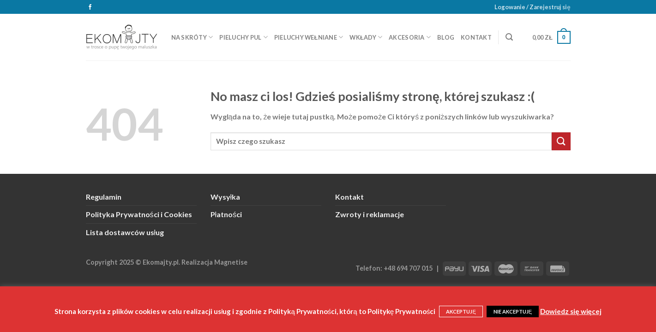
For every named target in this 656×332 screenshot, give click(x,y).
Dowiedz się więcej (571, 311)
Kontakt (476, 37)
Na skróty (192, 37)
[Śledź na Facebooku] (90, 7)
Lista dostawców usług (125, 232)
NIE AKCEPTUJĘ (513, 311)
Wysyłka (226, 196)
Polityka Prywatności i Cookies (139, 214)
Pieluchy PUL (243, 37)
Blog (445, 37)
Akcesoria (410, 37)
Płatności (226, 214)
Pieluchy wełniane (308, 37)
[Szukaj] (509, 37)
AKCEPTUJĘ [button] (460, 311)
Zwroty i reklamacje (369, 214)
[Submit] (561, 141)
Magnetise (230, 262)
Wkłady (365, 37)
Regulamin (103, 196)
